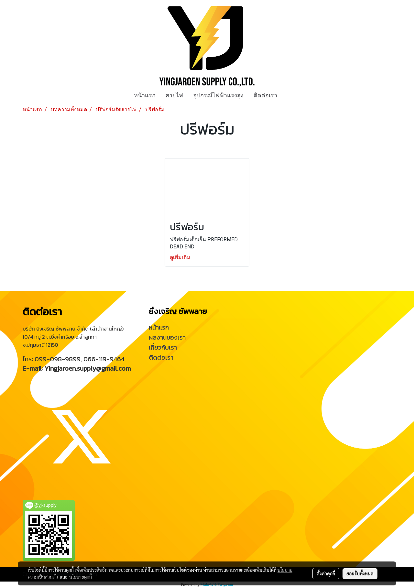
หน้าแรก (145, 95)
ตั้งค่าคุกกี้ (326, 573)
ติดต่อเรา (265, 95)
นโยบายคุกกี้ (80, 577)
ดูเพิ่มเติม (180, 257)
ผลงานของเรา (167, 337)
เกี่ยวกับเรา (163, 347)
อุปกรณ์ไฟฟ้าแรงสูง (218, 95)
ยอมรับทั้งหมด (360, 573)
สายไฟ (174, 95)
